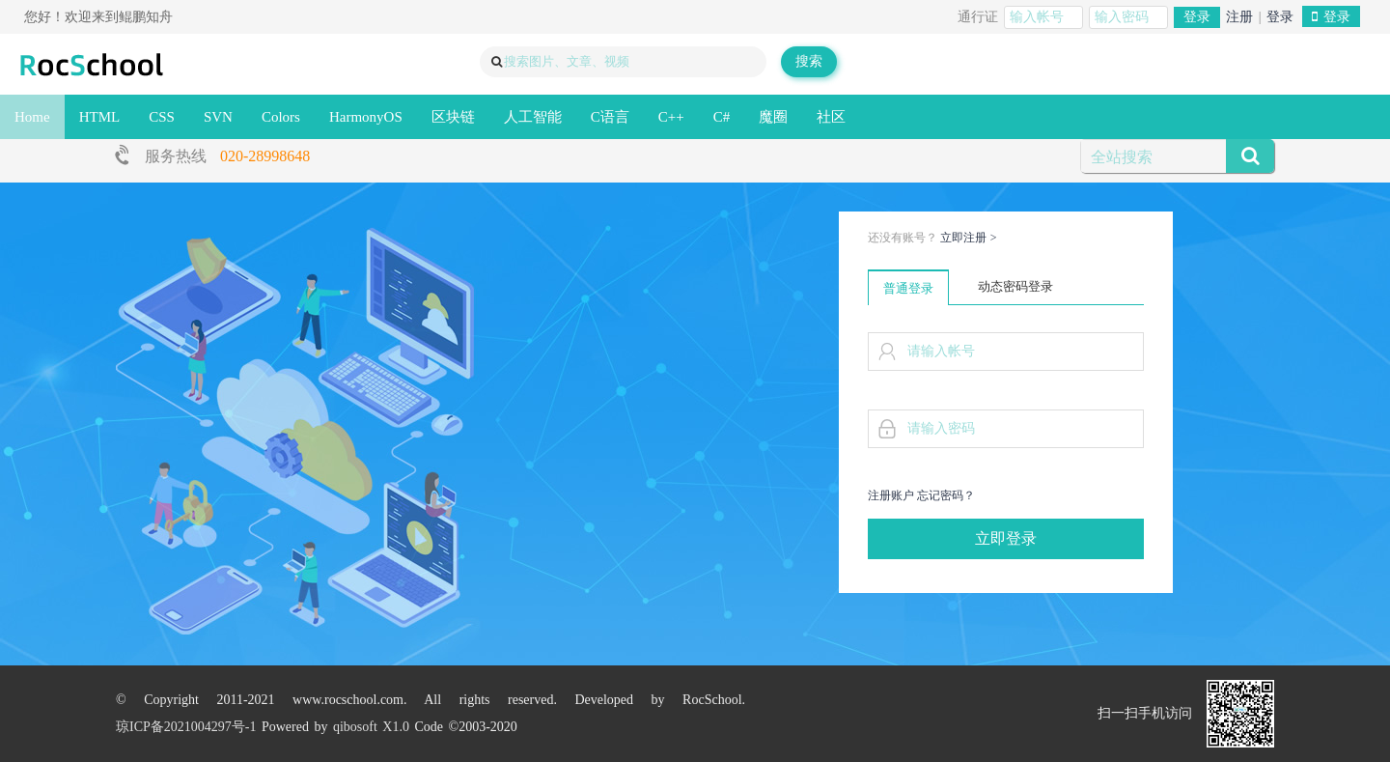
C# (722, 117)
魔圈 (773, 117)
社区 (831, 117)
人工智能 (533, 117)
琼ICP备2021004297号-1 (186, 727)
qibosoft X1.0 (371, 727)
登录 (1196, 17)
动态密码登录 (1015, 286)
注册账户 (891, 495)
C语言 (610, 117)
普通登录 (908, 288)
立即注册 (968, 237)
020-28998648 (265, 156)
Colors (281, 117)
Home (32, 117)
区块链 (453, 117)
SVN (218, 117)
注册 (1239, 17)
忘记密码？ (946, 495)
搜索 (808, 61)
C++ (671, 117)
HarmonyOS (366, 117)
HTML (100, 117)
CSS (162, 117)
